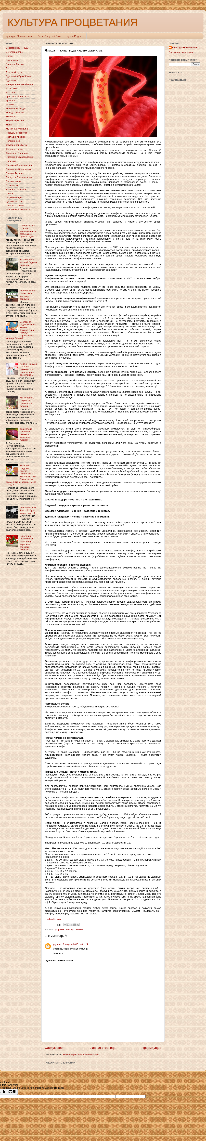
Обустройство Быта (16, 145)
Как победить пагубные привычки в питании (27, 401)
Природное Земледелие (18, 169)
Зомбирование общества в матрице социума (27, 294)
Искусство (11, 88)
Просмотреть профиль (181, 52)
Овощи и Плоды (14, 149)
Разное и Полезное (16, 189)
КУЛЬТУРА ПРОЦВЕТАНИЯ (72, 22)
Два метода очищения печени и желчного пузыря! (26, 434)
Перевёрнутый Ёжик (49, 36)
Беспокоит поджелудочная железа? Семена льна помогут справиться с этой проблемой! (21, 330)
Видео (9, 56)
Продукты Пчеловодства (19, 177)
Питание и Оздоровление (19, 157)
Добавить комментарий (59, 960)
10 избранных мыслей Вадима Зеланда (28, 262)
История (10, 92)
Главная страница (102, 1047)
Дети (8, 68)
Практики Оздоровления (19, 165)
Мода (9, 124)
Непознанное (13, 141)
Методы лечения (74, 929)
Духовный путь (14, 72)
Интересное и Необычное (19, 84)
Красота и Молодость (17, 96)
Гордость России (15, 64)
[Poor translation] (12, 1092)
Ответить (58, 953)
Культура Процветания (19, 36)
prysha (56, 944)
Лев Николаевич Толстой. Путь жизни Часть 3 (28, 510)
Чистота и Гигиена (15, 205)
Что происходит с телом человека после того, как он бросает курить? (28, 231)
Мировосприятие (15, 120)
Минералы (11, 116)
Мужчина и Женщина (17, 128)
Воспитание (12, 60)
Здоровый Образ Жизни (18, 76)
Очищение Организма (17, 153)
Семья (9, 193)
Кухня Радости (75, 36)
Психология (12, 185)
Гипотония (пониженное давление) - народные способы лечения (26, 543)
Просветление (13, 181)
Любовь (10, 104)
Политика (11, 161)
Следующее (54, 1047)
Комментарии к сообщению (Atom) (81, 1054)
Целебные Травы (15, 201)
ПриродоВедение (15, 173)
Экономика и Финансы (18, 209)
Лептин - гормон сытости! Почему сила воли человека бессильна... (28, 369)
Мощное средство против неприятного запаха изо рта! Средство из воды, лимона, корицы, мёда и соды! (21, 475)
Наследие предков (15, 137)
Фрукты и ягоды (14, 197)
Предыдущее (151, 1047)
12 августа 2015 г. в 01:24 (74, 944)
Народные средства (16, 133)
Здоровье (59, 929)
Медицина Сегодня (16, 108)
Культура (10, 100)
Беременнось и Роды (17, 48)
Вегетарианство (14, 52)
